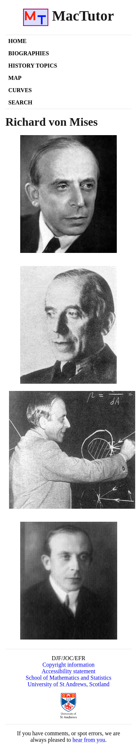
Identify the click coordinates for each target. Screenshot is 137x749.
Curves (20, 90)
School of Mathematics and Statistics (68, 678)
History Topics (32, 66)
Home (17, 41)
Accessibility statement (69, 671)
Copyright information (68, 665)
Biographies (28, 53)
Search (20, 102)
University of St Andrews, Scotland (68, 684)
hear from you (88, 740)
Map (14, 78)
